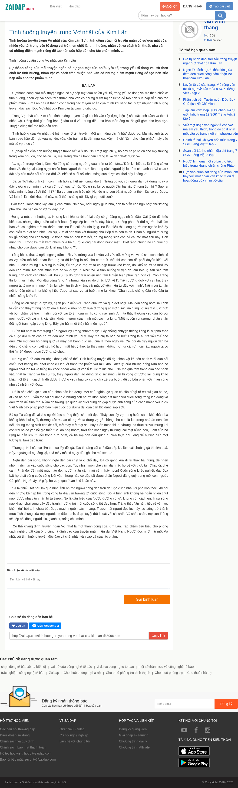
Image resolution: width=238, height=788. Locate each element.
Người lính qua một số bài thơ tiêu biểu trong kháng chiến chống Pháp (209, 163)
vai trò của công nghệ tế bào (71, 667)
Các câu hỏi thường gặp (17, 729)
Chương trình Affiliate (134, 747)
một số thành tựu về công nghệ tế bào (166, 667)
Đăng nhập (192, 6)
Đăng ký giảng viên (133, 729)
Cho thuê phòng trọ (169, 673)
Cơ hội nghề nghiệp (74, 735)
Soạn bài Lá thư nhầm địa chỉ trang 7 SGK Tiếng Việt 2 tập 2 (210, 153)
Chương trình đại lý (133, 741)
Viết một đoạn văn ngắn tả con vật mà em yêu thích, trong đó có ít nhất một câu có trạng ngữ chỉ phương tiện (210, 129)
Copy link (158, 636)
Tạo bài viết (219, 6)
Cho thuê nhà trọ (199, 673)
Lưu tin (18, 625)
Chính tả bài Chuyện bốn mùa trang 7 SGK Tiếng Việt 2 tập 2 (210, 142)
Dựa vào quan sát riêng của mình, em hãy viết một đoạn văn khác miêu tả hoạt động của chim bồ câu (210, 176)
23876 (208, 40)
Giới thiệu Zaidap (72, 729)
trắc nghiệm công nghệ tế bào (22, 673)
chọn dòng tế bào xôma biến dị (23, 667)
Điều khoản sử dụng (15, 735)
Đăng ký (169, 6)
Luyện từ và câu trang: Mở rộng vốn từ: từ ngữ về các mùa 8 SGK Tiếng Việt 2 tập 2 (209, 89)
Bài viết (56, 6)
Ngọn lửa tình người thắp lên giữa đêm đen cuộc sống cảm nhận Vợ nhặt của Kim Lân (207, 74)
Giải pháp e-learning (133, 735)
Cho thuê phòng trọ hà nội (82, 673)
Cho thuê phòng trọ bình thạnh (128, 673)
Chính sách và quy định (17, 741)
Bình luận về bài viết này (23, 570)
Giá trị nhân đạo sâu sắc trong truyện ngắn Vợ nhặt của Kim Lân (210, 61)
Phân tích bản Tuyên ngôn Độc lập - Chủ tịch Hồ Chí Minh (209, 102)
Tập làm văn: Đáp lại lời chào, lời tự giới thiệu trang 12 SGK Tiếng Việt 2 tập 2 (209, 114)
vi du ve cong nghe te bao (115, 667)
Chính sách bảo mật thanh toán (23, 747)
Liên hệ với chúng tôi (75, 741)
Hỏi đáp (74, 6)
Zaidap (54, 673)
